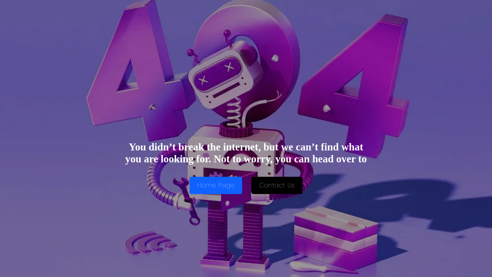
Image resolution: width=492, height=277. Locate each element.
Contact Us (277, 185)
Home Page (215, 185)
